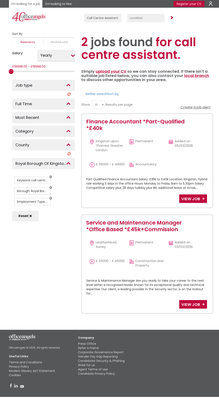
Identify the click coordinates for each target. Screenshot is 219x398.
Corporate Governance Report (101, 352)
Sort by (113, 94)
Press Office (87, 344)
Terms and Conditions (25, 362)
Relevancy (28, 42)
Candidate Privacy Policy (96, 373)
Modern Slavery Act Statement (32, 371)
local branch (196, 75)
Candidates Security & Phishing (101, 361)
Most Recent (59, 42)
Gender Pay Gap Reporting (98, 356)
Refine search (96, 94)
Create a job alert (195, 107)
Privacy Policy (19, 366)
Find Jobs (171, 18)
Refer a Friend (88, 348)
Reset (25, 215)
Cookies (15, 375)
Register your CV (189, 4)
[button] (51, 176)
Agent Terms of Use (93, 369)
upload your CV (111, 71)
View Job (191, 198)
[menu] (98, 105)
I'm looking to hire (58, 4)
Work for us (86, 365)
